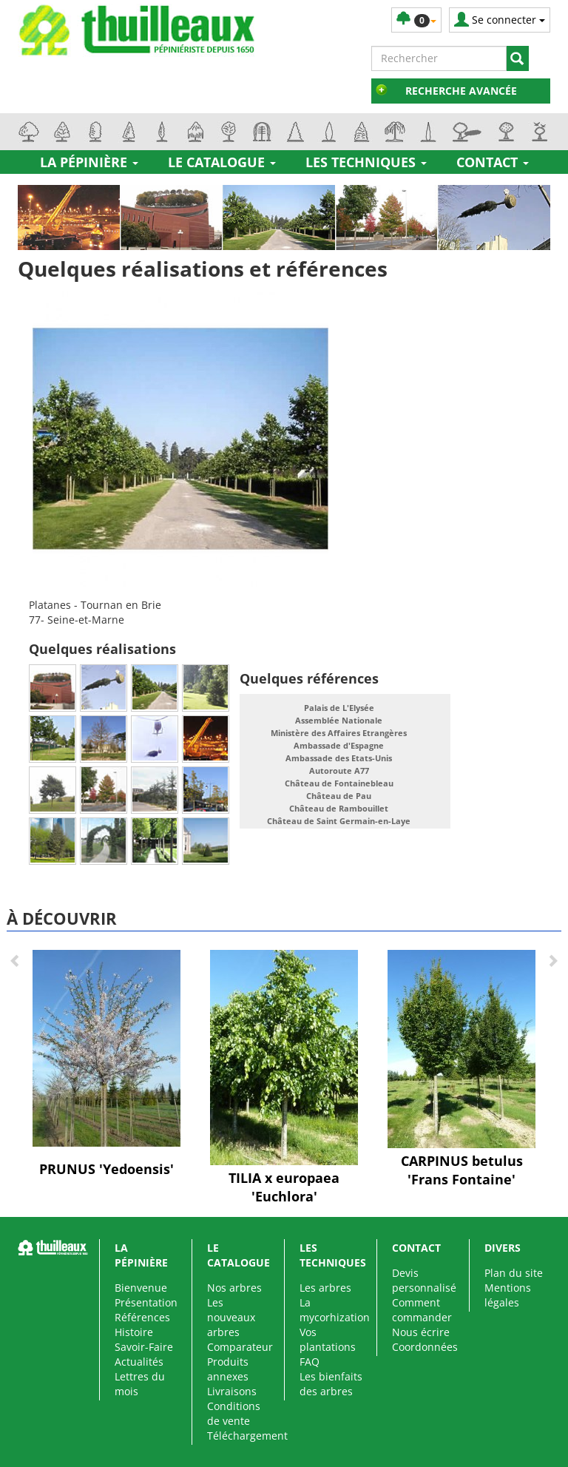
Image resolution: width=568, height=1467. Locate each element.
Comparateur (240, 1347)
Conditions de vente (233, 1413)
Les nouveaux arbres (231, 1317)
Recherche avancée (461, 91)
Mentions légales (507, 1295)
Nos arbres (234, 1288)
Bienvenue (141, 1288)
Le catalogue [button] (222, 162)
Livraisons (232, 1391)
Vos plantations (328, 1339)
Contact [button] (492, 162)
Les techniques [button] (366, 162)
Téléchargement (247, 1436)
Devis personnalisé (424, 1280)
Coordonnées (425, 1347)
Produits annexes (227, 1369)
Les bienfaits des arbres (331, 1383)
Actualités (139, 1362)
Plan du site (513, 1273)
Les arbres (325, 1288)
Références (142, 1317)
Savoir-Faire (144, 1347)
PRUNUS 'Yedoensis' (106, 1169)
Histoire (134, 1332)
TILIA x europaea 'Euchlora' (284, 1187)
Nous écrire (421, 1332)
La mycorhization (335, 1309)
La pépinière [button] (89, 162)
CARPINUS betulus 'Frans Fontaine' (462, 1170)
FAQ (310, 1362)
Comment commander (422, 1309)
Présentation (146, 1302)
